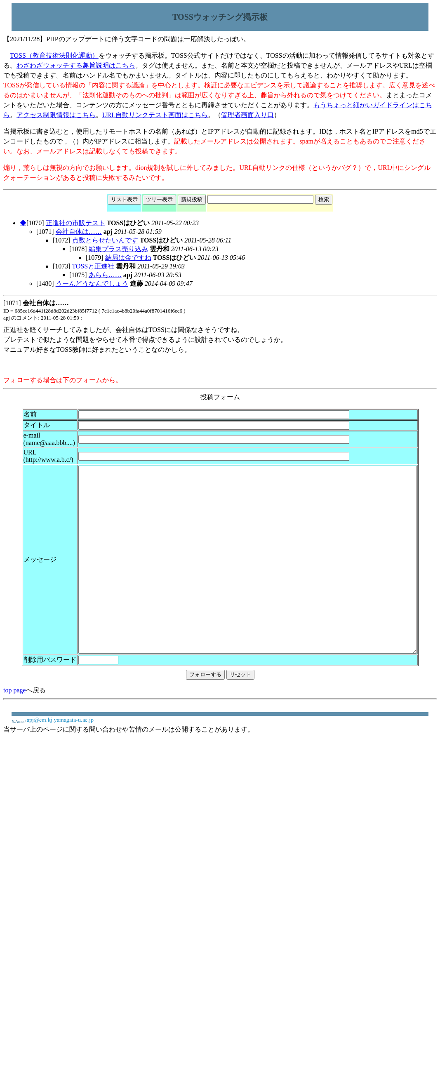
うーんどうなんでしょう (92, 283)
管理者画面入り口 (247, 114)
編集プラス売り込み (118, 248)
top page (14, 735)
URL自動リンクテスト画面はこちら (155, 114)
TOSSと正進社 (93, 266)
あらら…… (105, 274)
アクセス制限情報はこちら (56, 114)
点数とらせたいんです (105, 240)
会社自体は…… (79, 231)
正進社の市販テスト (75, 222)
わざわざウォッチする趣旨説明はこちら (75, 65)
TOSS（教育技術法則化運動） (54, 55)
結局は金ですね (128, 257)
